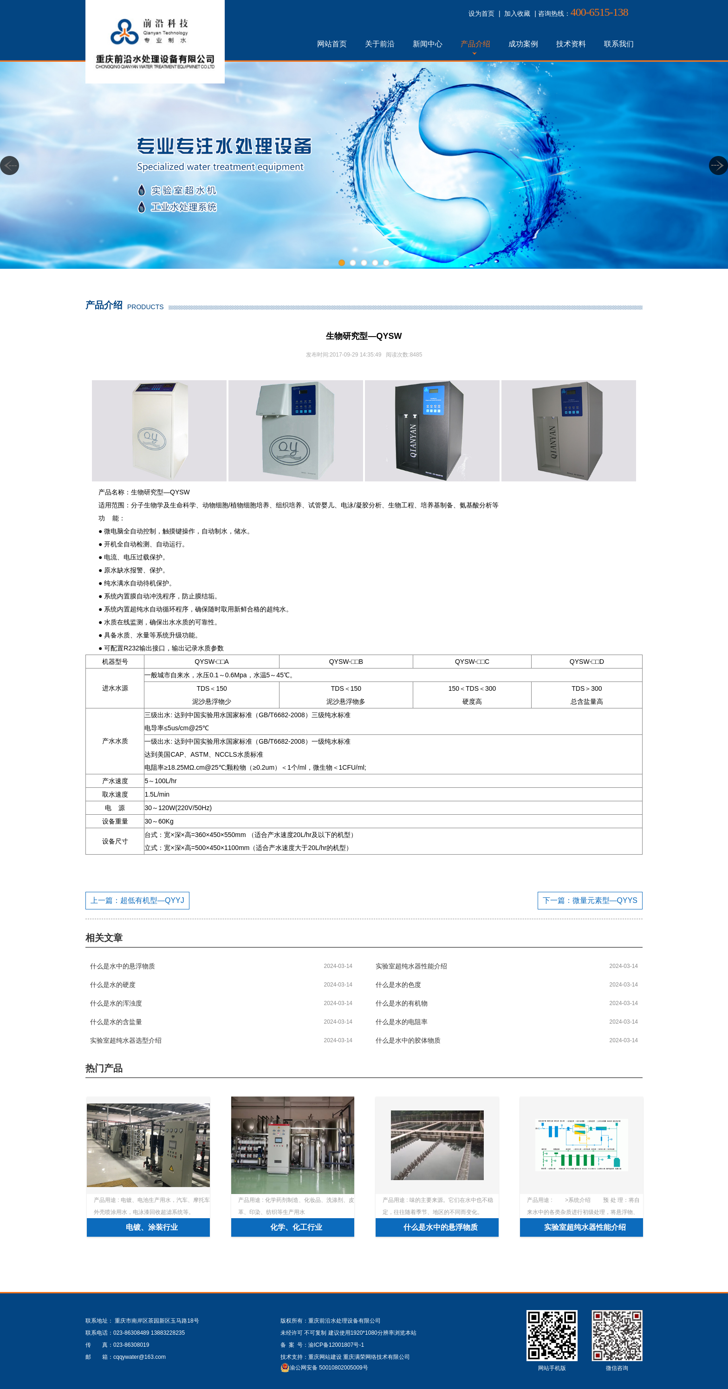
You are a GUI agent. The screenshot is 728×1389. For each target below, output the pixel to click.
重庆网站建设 (325, 1357)
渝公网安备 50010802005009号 (329, 1367)
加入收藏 (517, 13)
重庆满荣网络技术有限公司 (376, 1357)
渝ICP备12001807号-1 (336, 1345)
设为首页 (481, 13)
